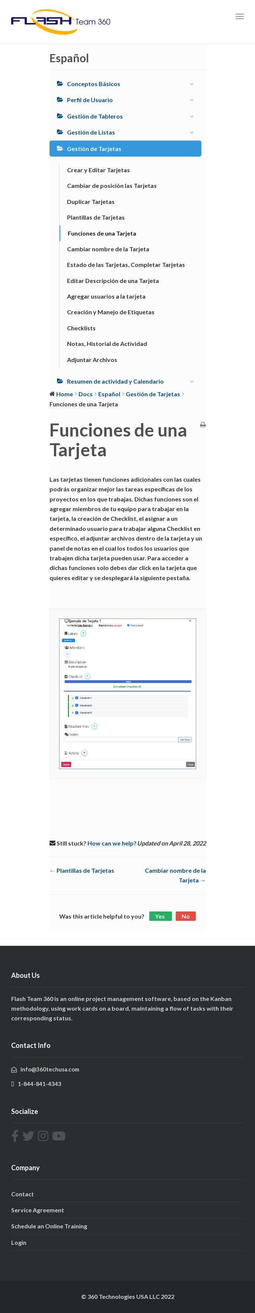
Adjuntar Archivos (92, 359)
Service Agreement (37, 1209)
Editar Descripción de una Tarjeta (113, 280)
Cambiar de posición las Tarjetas (112, 185)
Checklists (81, 327)
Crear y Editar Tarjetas (98, 169)
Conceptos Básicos (132, 84)
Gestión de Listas (132, 132)
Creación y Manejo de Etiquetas (110, 311)
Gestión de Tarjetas (94, 148)
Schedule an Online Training (49, 1225)
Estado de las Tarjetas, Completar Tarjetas (126, 264)
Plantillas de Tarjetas (96, 217)
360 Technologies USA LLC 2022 (130, 1296)
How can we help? (112, 843)
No (186, 916)
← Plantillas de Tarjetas (82, 870)
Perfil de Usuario (132, 100)
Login (18, 1242)
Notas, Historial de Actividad (107, 343)
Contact (22, 1193)
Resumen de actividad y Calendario (132, 381)
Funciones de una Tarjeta (102, 233)
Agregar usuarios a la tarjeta (106, 296)
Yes (160, 916)
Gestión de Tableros (132, 116)
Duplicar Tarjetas (91, 201)
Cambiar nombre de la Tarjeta (108, 248)
